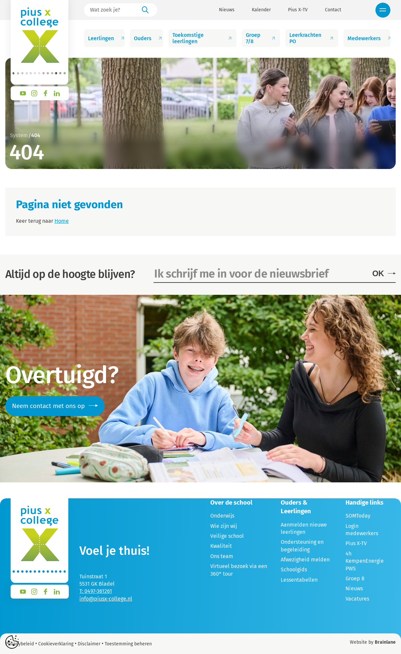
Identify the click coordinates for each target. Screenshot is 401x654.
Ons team (221, 556)
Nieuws (227, 10)
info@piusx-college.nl (105, 599)
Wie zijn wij (223, 526)
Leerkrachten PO (311, 38)
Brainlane (385, 642)
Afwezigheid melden (305, 559)
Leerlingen (106, 38)
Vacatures (357, 599)
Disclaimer (89, 644)
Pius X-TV (298, 10)
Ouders (148, 38)
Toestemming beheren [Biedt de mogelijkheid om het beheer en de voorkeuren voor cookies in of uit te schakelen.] (128, 644)
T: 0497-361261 (95, 591)
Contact (333, 10)
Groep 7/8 (261, 38)
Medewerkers (369, 38)
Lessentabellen (299, 580)
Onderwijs (222, 516)
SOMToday (358, 516)
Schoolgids (294, 569)
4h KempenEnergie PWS (365, 561)
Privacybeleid (19, 644)
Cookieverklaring (55, 644)
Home (61, 221)
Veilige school (227, 536)
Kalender (261, 10)
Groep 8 (355, 578)
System (19, 135)
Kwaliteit (221, 546)
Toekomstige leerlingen (202, 38)
